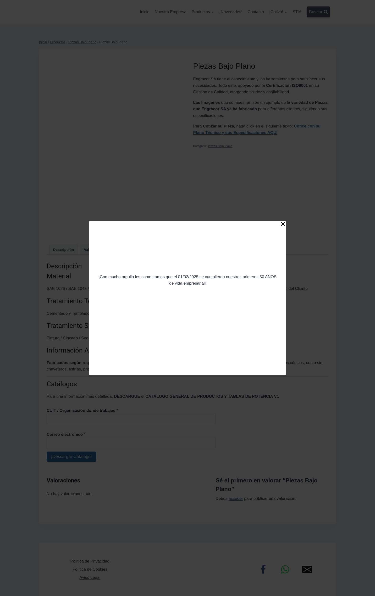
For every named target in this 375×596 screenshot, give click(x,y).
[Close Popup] (283, 225)
